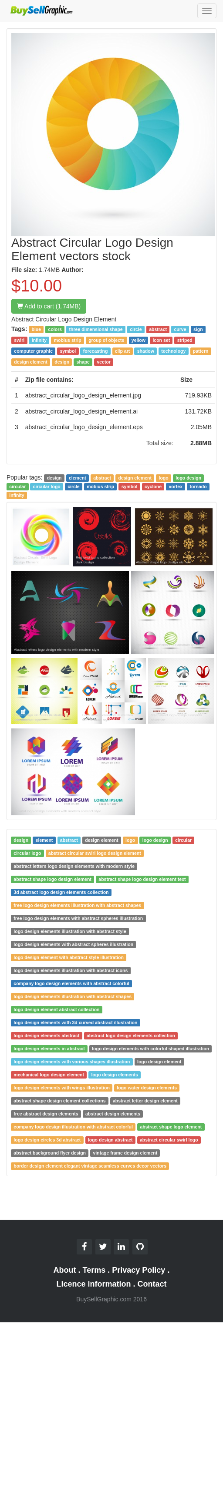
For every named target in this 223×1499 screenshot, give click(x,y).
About (65, 1270)
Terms (94, 1270)
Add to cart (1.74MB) (49, 306)
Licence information (93, 1284)
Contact (152, 1284)
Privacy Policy (138, 1270)
